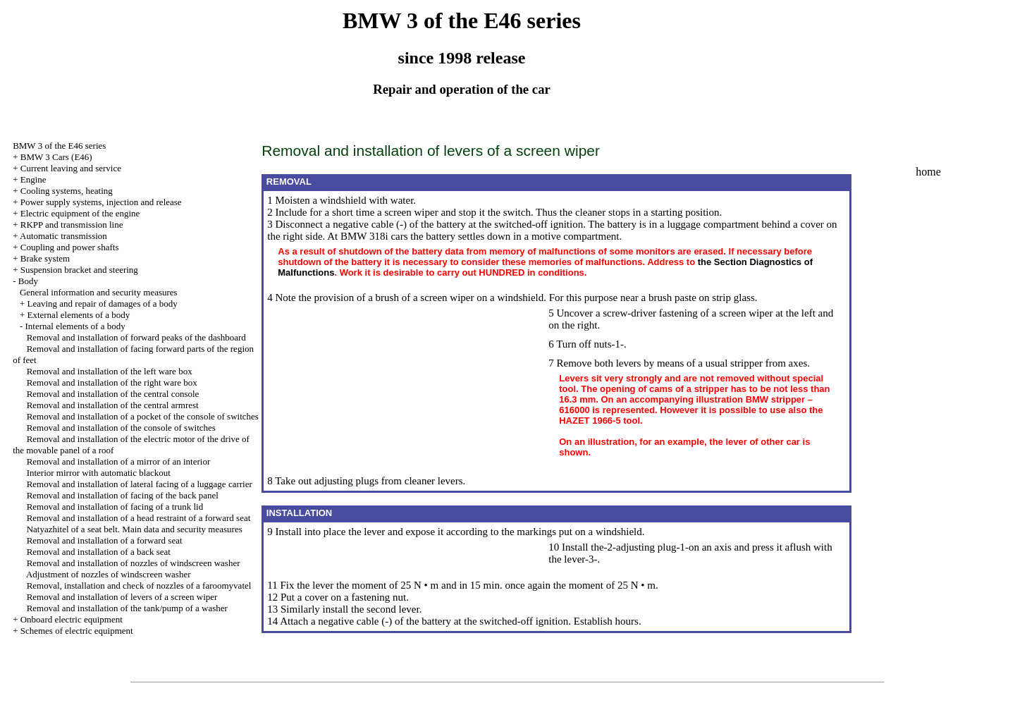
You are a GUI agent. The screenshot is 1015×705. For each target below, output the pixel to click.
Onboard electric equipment (71, 619)
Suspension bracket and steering (79, 269)
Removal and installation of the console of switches (121, 427)
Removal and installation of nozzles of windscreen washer (133, 563)
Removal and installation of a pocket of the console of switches (143, 416)
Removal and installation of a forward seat (105, 540)
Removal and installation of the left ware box (109, 371)
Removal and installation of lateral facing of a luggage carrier (139, 484)
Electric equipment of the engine (80, 213)
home (928, 172)
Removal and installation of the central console (113, 393)
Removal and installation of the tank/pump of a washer (127, 608)
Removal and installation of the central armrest (113, 405)
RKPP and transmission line (71, 224)
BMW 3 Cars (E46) (56, 157)
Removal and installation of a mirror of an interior (119, 461)
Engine (33, 179)
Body (28, 281)
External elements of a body (78, 314)
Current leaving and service (70, 168)
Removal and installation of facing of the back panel (123, 495)
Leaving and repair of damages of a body (102, 303)
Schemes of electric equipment (76, 630)
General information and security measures (99, 292)
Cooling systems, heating (66, 190)
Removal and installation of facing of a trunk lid (115, 506)
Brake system (45, 258)
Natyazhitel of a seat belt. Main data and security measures (134, 529)
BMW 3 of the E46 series (59, 145)
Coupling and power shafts (69, 247)
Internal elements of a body (75, 326)
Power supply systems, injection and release (101, 202)
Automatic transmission (63, 236)
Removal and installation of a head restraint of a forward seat (139, 518)
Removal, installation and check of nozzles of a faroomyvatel (139, 585)
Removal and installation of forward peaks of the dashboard (136, 337)
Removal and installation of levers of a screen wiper (122, 596)
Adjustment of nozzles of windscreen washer (108, 574)
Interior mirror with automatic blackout (99, 472)
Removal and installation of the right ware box (112, 382)
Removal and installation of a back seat (99, 551)
